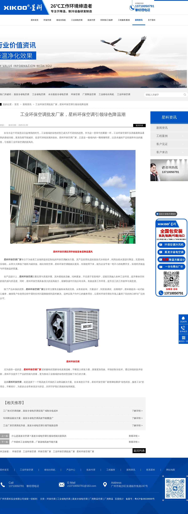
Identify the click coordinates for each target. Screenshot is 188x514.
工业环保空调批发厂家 (64, 451)
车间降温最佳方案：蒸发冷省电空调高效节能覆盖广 (28, 418)
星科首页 (34, 20)
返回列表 (139, 125)
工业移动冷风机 (106, 94)
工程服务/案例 (124, 20)
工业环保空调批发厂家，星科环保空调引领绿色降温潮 (61, 104)
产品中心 (70, 469)
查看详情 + (134, 436)
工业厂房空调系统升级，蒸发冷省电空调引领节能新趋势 (30, 425)
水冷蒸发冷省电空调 (58, 94)
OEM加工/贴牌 (106, 20)
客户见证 (162, 144)
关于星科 (151, 20)
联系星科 (150, 469)
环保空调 (47, 20)
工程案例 (162, 135)
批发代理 (91, 20)
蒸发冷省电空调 (21, 94)
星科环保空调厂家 (85, 451)
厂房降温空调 (89, 94)
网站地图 (170, 469)
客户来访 (162, 152)
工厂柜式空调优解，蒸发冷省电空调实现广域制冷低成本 (30, 411)
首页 (16, 104)
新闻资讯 (139, 20)
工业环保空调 (123, 94)
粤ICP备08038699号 (145, 499)
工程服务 (110, 469)
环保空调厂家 (44, 451)
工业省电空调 (76, 20)
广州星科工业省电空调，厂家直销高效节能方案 (35, 442)
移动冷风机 (61, 20)
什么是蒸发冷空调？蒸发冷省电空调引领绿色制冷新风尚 (39, 436)
